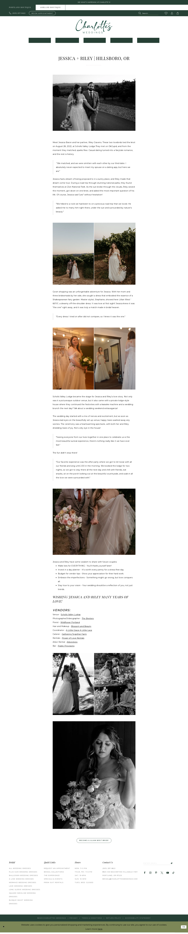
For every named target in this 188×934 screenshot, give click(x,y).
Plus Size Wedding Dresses (23, 873)
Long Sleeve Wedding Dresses (24, 891)
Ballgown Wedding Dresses (23, 877)
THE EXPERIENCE (52, 877)
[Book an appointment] (42, 14)
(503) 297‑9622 (109, 870)
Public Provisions (66, 647)
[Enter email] (160, 865)
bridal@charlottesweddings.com (120, 880)
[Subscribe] (176, 865)
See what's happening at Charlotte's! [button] (94, 3)
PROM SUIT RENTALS (53, 884)
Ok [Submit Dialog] (183, 928)
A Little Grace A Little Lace (79, 631)
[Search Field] (148, 14)
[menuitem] (20, 8)
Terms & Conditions (92, 919)
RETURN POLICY (113, 919)
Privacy (74, 919)
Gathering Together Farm (74, 635)
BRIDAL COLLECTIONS (54, 873)
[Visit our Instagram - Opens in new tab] (150, 875)
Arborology (72, 643)
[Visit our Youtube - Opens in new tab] (167, 875)
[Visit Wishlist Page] (166, 14)
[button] (172, 14)
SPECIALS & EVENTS (53, 880)
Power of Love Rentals (73, 639)
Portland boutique (20, 8)
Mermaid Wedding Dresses (22, 884)
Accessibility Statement (138, 919)
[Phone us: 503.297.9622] (17, 14)
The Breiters (88, 619)
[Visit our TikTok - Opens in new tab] (173, 875)
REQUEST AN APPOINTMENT (57, 870)
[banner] (94, 27)
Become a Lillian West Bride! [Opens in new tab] (94, 842)
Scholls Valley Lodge (71, 615)
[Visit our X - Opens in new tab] (162, 875)
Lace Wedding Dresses (20, 887)
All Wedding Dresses (20, 870)
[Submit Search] (140, 14)
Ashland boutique (50, 8)
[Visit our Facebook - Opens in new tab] (144, 875)
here (100, 930)
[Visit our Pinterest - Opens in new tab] (156, 875)
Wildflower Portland (70, 623)
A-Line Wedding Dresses (21, 880)
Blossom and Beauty (81, 627)
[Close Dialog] (4, 928)
